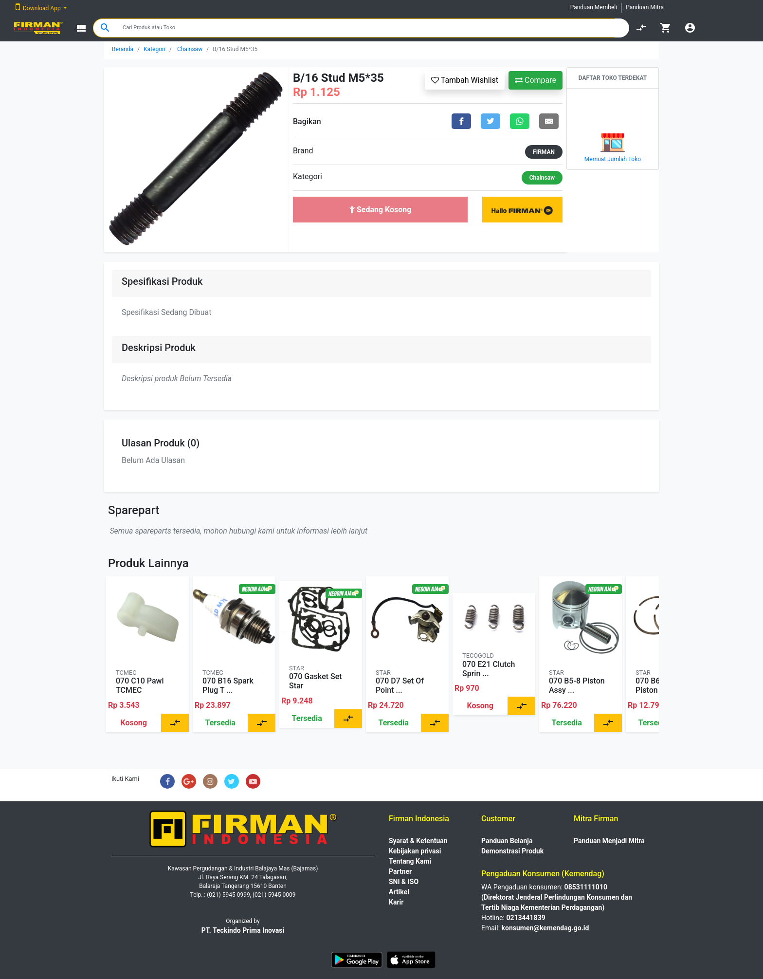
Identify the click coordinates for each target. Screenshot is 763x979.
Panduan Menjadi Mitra (609, 841)
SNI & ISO (403, 882)
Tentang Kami (410, 861)
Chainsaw (189, 49)
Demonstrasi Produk (512, 851)
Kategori (154, 49)
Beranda (122, 49)
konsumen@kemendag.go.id (545, 928)
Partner (400, 871)
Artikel (399, 892)
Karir (396, 902)
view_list (81, 28)
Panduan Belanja (507, 841)
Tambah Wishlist (464, 80)
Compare (535, 80)
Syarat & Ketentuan (418, 841)
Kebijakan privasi (415, 851)
